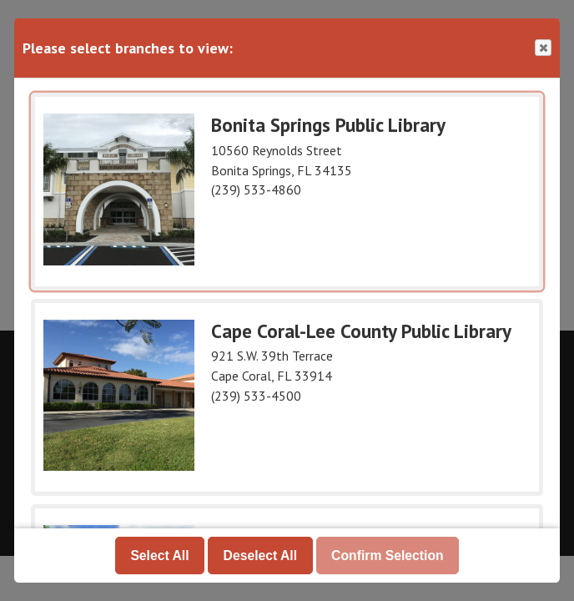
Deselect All (261, 555)
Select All (159, 555)
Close (542, 48)
